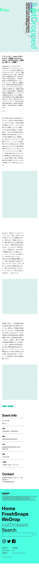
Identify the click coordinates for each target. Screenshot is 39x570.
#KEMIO (5, 406)
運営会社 (4, 548)
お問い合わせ (6, 550)
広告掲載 (14, 548)
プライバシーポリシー (19, 553)
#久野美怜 (10, 406)
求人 (13, 550)
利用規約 (4, 553)
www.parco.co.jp (9, 482)
